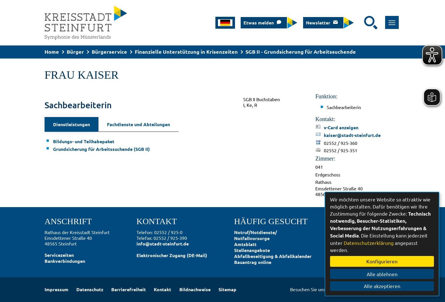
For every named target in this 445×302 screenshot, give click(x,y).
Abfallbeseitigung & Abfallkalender (273, 256)
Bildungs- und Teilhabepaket (83, 141)
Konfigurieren (382, 261)
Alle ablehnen (382, 274)
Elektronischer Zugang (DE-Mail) (172, 255)
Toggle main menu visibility (394, 19)
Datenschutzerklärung (369, 243)
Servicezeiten (59, 255)
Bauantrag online (252, 262)
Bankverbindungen (65, 261)
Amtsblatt (245, 244)
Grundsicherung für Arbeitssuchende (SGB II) (101, 149)
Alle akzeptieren (382, 286)
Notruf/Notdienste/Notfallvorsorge (255, 235)
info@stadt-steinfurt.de (163, 244)
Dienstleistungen (71, 124)
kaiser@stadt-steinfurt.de (352, 135)
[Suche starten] (371, 23)
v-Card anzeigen (341, 127)
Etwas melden (259, 23)
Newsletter (318, 23)
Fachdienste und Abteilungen (138, 124)
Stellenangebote (252, 250)
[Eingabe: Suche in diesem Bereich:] (360, 23)
